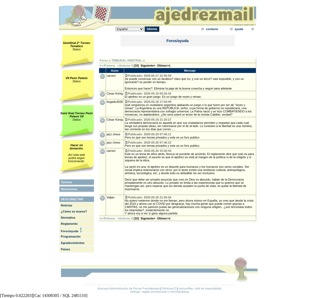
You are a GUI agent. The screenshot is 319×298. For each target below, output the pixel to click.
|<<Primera (107, 65)
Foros (104, 60)
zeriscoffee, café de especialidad (200, 288)
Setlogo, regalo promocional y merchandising (159, 291)
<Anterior (123, 65)
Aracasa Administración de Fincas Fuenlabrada (128, 288)
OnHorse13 (168, 288)
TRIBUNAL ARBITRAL (127, 60)
